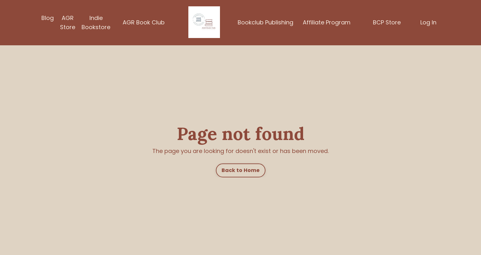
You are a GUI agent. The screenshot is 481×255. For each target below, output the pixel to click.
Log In (428, 22)
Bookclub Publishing (265, 22)
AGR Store (67, 22)
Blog (47, 18)
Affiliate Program (326, 22)
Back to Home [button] (241, 170)
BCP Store (387, 22)
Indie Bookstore (96, 22)
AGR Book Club (144, 22)
